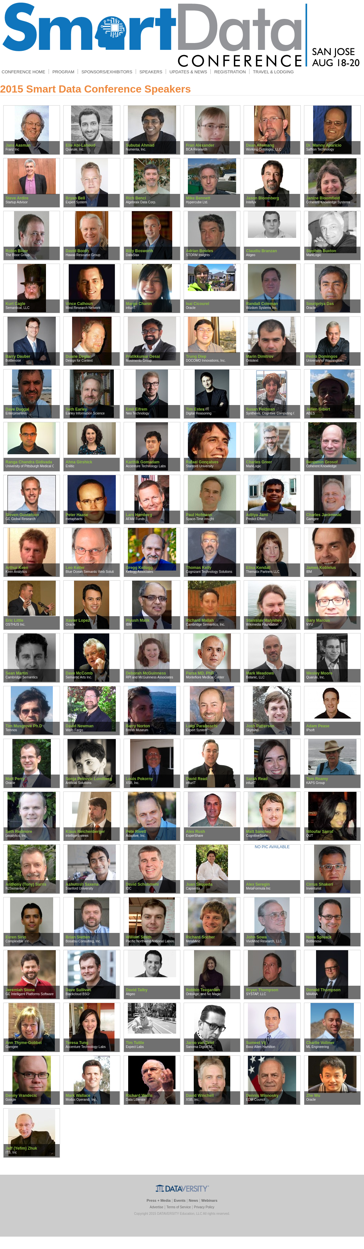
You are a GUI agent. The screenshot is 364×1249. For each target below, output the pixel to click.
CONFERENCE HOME (23, 71)
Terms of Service (178, 1207)
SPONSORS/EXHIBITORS (107, 71)
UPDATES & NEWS (188, 71)
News (193, 1200)
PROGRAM (63, 72)
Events (180, 1200)
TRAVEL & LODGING (273, 71)
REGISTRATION (230, 71)
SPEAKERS (151, 72)
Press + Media (158, 1200)
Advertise (156, 1207)
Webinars (209, 1200)
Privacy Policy (204, 1207)
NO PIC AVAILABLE (272, 847)
